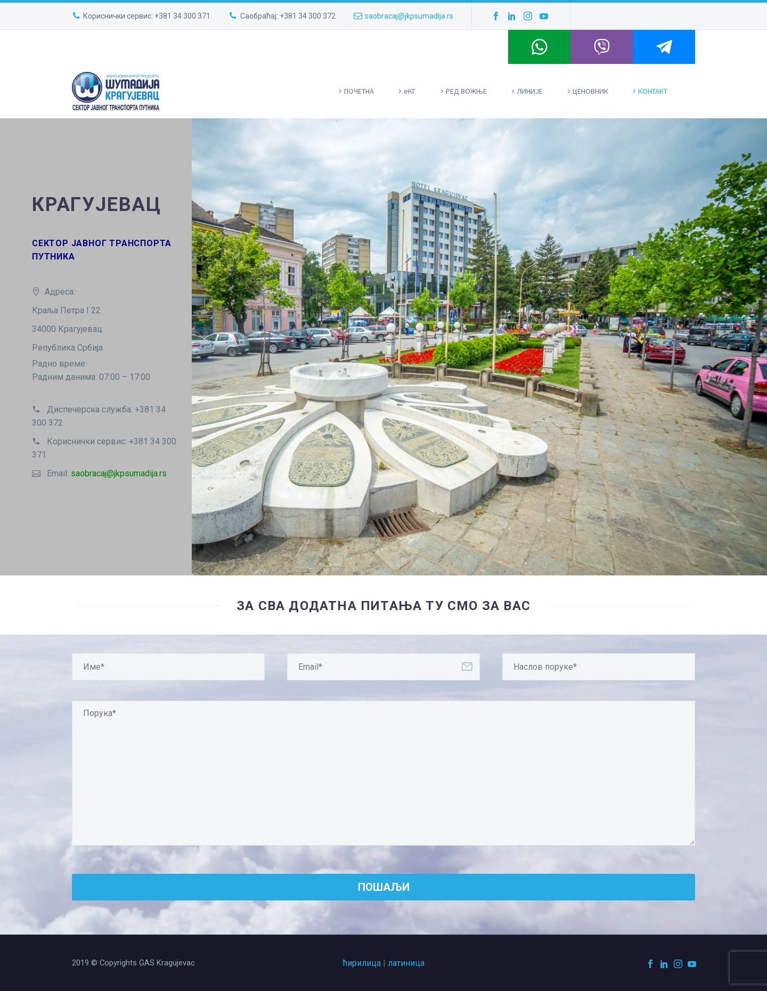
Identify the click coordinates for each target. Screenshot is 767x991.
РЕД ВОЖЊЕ (466, 91)
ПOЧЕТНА (359, 91)
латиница (406, 963)
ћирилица (362, 963)
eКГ (410, 91)
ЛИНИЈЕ (530, 91)
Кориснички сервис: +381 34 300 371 (146, 16)
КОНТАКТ (652, 91)
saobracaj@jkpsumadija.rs (409, 16)
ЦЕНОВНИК (590, 91)
